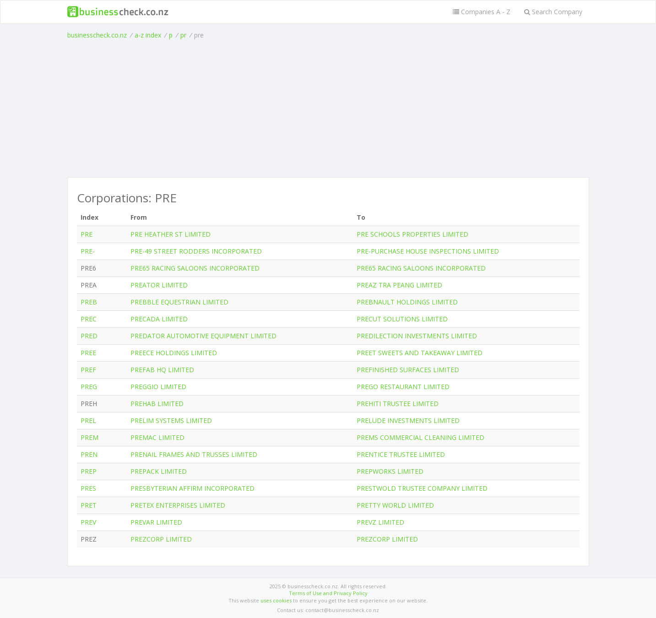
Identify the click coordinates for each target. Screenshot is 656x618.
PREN (89, 454)
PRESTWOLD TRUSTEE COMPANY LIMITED (422, 488)
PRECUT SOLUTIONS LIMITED (402, 318)
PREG (89, 386)
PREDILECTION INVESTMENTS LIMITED (417, 335)
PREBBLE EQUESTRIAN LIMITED (179, 302)
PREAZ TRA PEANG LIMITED (399, 285)
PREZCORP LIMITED (161, 539)
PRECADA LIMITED (159, 318)
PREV (88, 522)
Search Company (553, 11)
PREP (89, 471)
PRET (89, 505)
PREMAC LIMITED (157, 437)
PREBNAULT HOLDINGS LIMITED (407, 302)
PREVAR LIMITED (156, 522)
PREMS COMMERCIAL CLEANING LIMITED (420, 437)
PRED (89, 335)
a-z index (148, 35)
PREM (89, 437)
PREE (88, 352)
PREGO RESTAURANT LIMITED (403, 386)
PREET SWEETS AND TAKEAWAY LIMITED (420, 352)
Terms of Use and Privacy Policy (328, 593)
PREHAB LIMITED (157, 403)
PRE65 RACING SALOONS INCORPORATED (195, 268)
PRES (88, 488)
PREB (89, 302)
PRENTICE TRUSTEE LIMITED (401, 454)
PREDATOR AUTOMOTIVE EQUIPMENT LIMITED (203, 335)
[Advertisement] (328, 108)
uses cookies (276, 600)
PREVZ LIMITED (380, 522)
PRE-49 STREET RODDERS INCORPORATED (196, 251)
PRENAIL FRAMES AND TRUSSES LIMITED (193, 454)
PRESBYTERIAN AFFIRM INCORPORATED (192, 488)
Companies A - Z (481, 11)
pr (183, 35)
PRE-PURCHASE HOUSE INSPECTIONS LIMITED (428, 251)
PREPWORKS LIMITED (390, 471)
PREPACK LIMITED (158, 471)
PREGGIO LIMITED (158, 386)
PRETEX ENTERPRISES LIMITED (177, 505)
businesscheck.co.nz (97, 35)
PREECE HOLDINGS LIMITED (173, 352)
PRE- (88, 251)
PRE (86, 234)
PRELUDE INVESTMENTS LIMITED (408, 420)
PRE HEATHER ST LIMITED (170, 234)
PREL (88, 420)
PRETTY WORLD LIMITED (395, 505)
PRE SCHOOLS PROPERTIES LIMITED (412, 234)
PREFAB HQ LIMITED (162, 369)
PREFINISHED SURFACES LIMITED (408, 369)
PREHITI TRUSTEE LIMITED (398, 403)
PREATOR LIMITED (159, 285)
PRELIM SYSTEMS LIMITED (171, 420)
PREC (89, 318)
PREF (88, 369)
